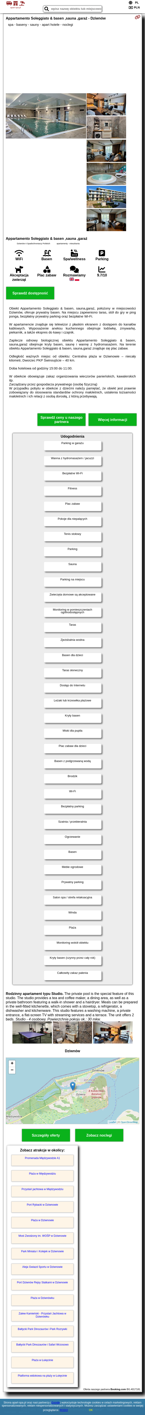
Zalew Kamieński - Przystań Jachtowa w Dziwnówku (42, 1315)
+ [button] (12, 1063)
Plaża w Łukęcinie (42, 1360)
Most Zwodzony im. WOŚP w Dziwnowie (42, 1235)
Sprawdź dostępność (30, 293)
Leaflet (112, 1122)
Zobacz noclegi (99, 1135)
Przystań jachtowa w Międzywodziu (42, 1189)
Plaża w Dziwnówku (42, 1298)
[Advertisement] (72, 60)
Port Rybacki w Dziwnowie (42, 1204)
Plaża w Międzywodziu (42, 1173)
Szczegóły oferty (46, 1135)
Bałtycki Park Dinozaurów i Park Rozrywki (42, 1329)
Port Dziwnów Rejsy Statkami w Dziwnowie (42, 1282)
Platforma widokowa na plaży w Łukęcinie (42, 1375)
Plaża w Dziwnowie (42, 1220)
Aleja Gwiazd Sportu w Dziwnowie (42, 1266)
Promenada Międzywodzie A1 (42, 1158)
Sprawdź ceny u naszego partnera (61, 420)
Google (55, 1402)
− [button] (12, 1070)
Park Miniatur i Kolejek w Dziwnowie (42, 1251)
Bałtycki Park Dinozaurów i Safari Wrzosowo (42, 1344)
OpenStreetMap (129, 1122)
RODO (64, 1410)
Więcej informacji (112, 420)
